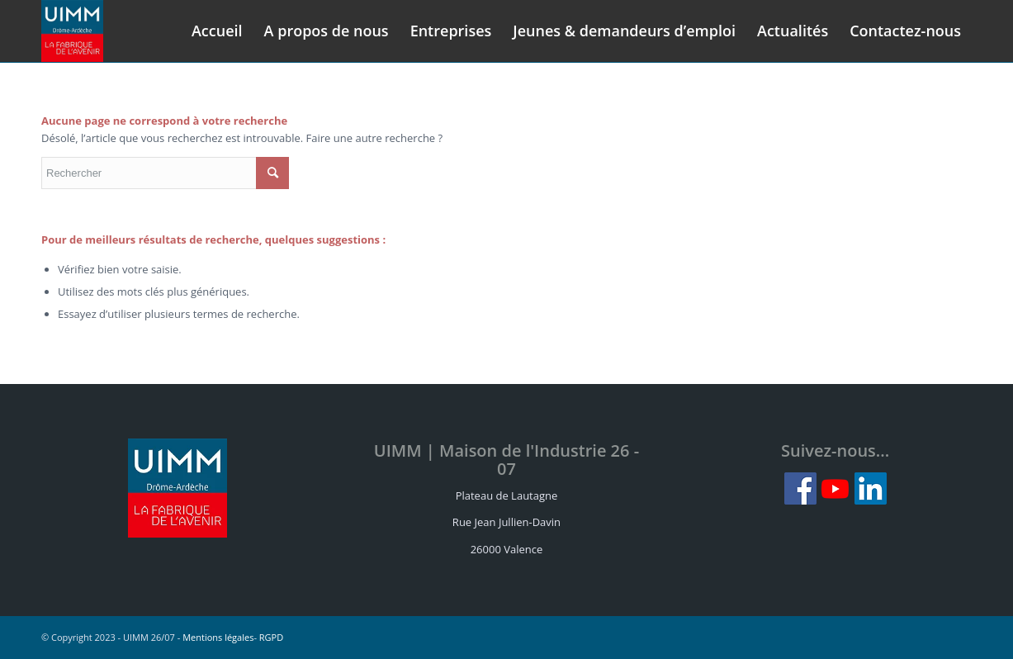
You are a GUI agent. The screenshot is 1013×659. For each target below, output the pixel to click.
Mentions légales (217, 637)
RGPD (271, 637)
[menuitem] (217, 31)
